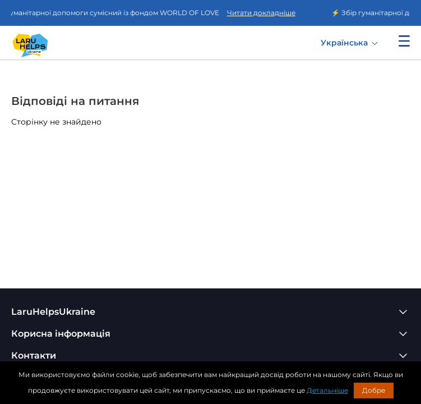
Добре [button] (373, 390)
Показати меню (404, 41)
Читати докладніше (263, 12)
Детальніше (327, 390)
